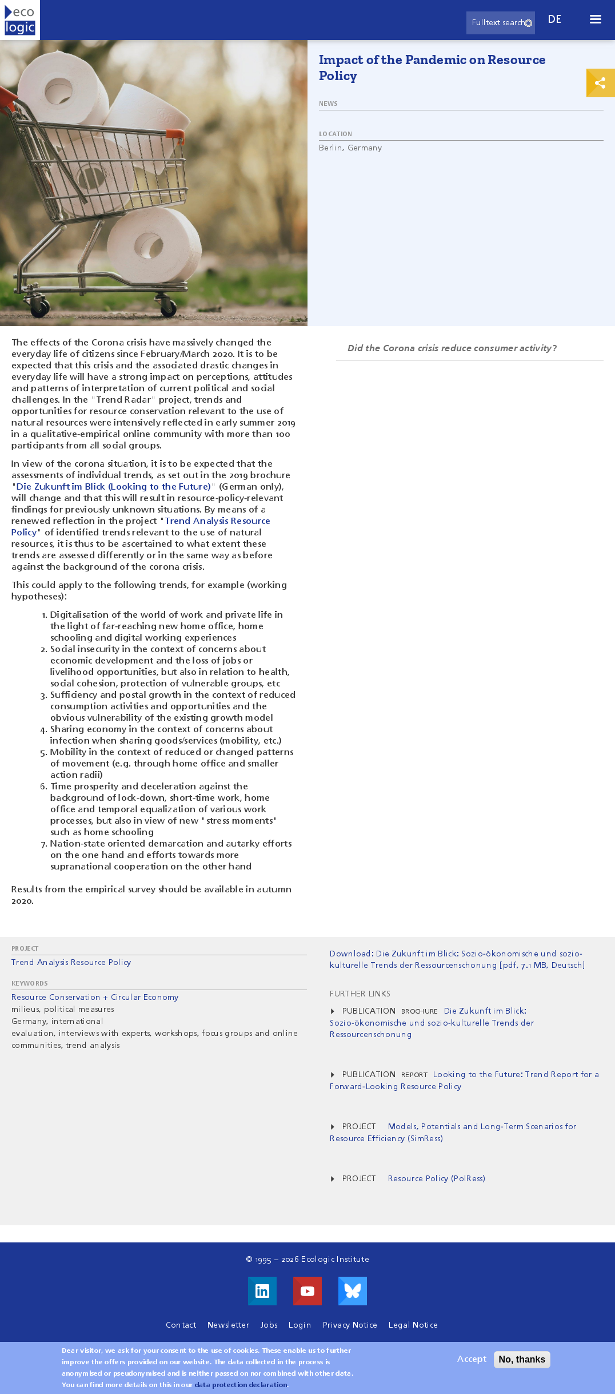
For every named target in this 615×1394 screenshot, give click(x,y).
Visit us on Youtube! (307, 1291)
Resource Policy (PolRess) (437, 1179)
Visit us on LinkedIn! (262, 1291)
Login (300, 1325)
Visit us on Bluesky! (352, 1291)
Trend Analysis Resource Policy (71, 963)
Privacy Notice (350, 1325)
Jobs (269, 1325)
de (555, 19)
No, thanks (522, 1364)
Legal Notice (413, 1325)
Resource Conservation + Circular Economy (95, 998)
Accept (471, 1364)
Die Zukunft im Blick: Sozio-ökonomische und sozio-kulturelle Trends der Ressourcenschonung (432, 1023)
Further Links (360, 994)
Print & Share (600, 83)
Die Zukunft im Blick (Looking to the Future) (114, 487)
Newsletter (228, 1325)
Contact (181, 1325)
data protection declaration (241, 1390)
